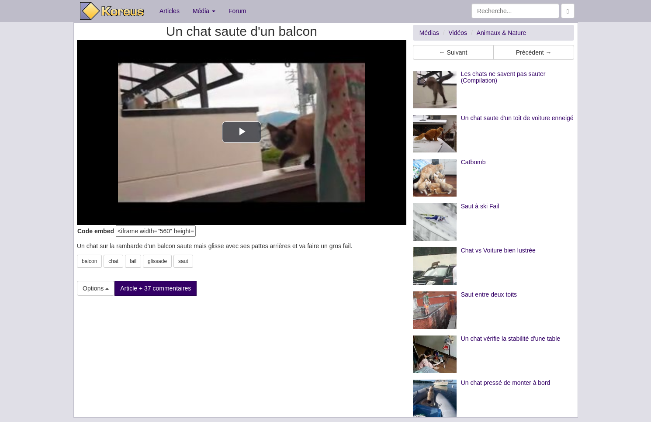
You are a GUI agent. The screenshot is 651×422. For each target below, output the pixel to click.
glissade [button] (157, 261)
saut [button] (183, 261)
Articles (169, 10)
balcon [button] (89, 261)
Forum (237, 10)
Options (96, 288)
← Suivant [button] (453, 52)
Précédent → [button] (534, 52)
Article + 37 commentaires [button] (155, 288)
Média (204, 10)
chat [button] (113, 261)
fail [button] (133, 261)
